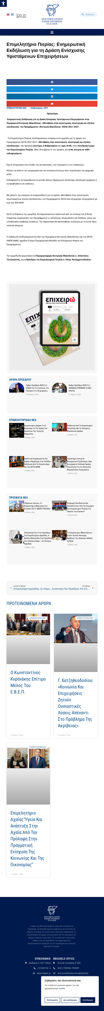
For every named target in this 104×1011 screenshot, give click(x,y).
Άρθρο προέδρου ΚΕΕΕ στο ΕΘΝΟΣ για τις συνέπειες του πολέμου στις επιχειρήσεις (37, 388)
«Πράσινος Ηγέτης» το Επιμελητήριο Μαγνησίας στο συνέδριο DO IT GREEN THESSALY (37, 506)
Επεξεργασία (52, 1000)
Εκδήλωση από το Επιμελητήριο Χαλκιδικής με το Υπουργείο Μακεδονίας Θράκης (79, 428)
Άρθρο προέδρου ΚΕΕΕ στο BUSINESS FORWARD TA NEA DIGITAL (80, 388)
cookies (62, 988)
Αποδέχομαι (88, 1000)
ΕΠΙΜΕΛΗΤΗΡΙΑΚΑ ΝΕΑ (16, 108)
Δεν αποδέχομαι (70, 1000)
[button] (3, 3)
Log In (21, 15)
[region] (70, 991)
